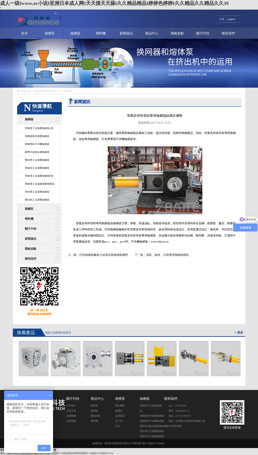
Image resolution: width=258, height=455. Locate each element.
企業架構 (71, 421)
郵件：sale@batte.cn (178, 410)
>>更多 (238, 332)
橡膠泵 (119, 410)
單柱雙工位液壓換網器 (37, 191)
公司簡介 (71, 405)
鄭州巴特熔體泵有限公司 (47, 91)
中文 (221, 19)
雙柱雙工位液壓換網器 (37, 160)
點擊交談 (197, 404)
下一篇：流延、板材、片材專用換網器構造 (162, 254)
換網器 (75, 33)
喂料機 (101, 33)
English (231, 19)
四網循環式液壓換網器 (37, 136)
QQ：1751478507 (177, 405)
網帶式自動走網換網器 (37, 152)
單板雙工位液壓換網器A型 (39, 128)
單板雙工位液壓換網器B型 (39, 175)
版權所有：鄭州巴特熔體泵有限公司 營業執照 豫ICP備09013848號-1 (129, 443)
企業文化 (71, 410)
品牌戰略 (71, 415)
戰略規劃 (177, 33)
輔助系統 (96, 415)
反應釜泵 (120, 415)
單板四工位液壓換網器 (37, 168)
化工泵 (119, 421)
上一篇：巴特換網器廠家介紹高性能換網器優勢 (98, 254)
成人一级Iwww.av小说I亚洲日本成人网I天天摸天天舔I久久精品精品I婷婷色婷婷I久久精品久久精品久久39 (114, 3)
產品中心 (151, 33)
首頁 (24, 33)
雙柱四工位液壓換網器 (37, 199)
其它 (117, 426)
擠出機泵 (120, 405)
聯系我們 (228, 33)
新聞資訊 (126, 33)
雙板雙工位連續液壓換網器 (39, 183)
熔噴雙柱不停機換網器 (37, 144)
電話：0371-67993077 (179, 415)
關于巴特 (202, 33)
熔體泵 (50, 33)
